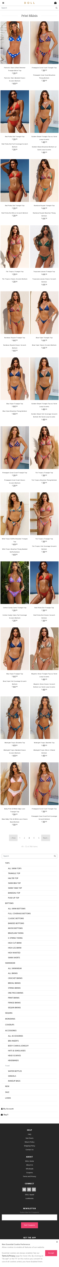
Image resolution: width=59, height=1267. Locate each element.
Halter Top (13, 878)
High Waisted (14, 952)
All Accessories (15, 1036)
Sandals (12, 1076)
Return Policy (29, 1142)
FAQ (29, 1134)
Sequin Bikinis (14, 1007)
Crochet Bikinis (15, 978)
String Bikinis (14, 988)
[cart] (54, 3)
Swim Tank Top (15, 888)
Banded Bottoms (16, 923)
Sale (7, 1092)
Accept (51, 1253)
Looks (8, 1098)
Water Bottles (15, 1071)
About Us (29, 1165)
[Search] (29, 8)
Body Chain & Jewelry (18, 1045)
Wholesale (29, 1169)
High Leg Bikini (14, 948)
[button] (6, 1109)
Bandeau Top (14, 893)
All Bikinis (13, 973)
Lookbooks (29, 1198)
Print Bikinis (13, 998)
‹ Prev (13, 838)
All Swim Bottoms (16, 908)
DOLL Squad (29, 1194)
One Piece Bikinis (15, 993)
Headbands (13, 1060)
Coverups (9, 1024)
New (7, 1086)
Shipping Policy (29, 1146)
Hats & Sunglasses (16, 1050)
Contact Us (30, 1149)
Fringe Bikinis (14, 1002)
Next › (45, 838)
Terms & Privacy (8, 1256)
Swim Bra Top (14, 883)
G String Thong (15, 938)
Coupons (29, 1172)
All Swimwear (15, 968)
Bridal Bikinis (14, 983)
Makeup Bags (14, 1081)
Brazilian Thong (16, 933)
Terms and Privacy (29, 1176)
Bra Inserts (13, 1041)
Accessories (10, 1030)
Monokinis (10, 1019)
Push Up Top (13, 898)
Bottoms (9, 903)
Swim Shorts (14, 957)
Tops (7, 863)
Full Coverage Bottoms (19, 913)
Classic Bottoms (16, 918)
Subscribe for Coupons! (29, 1212)
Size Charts (29, 1138)
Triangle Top (14, 873)
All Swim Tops (14, 868)
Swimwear (10, 963)
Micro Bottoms (15, 928)
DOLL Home (29, 1161)
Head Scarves (14, 1055)
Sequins (8, 1013)
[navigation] (5, 3)
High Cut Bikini (15, 943)
